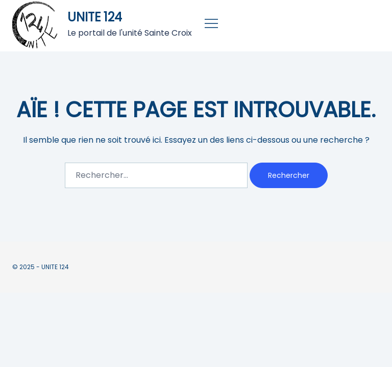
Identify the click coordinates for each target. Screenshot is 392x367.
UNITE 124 (94, 17)
